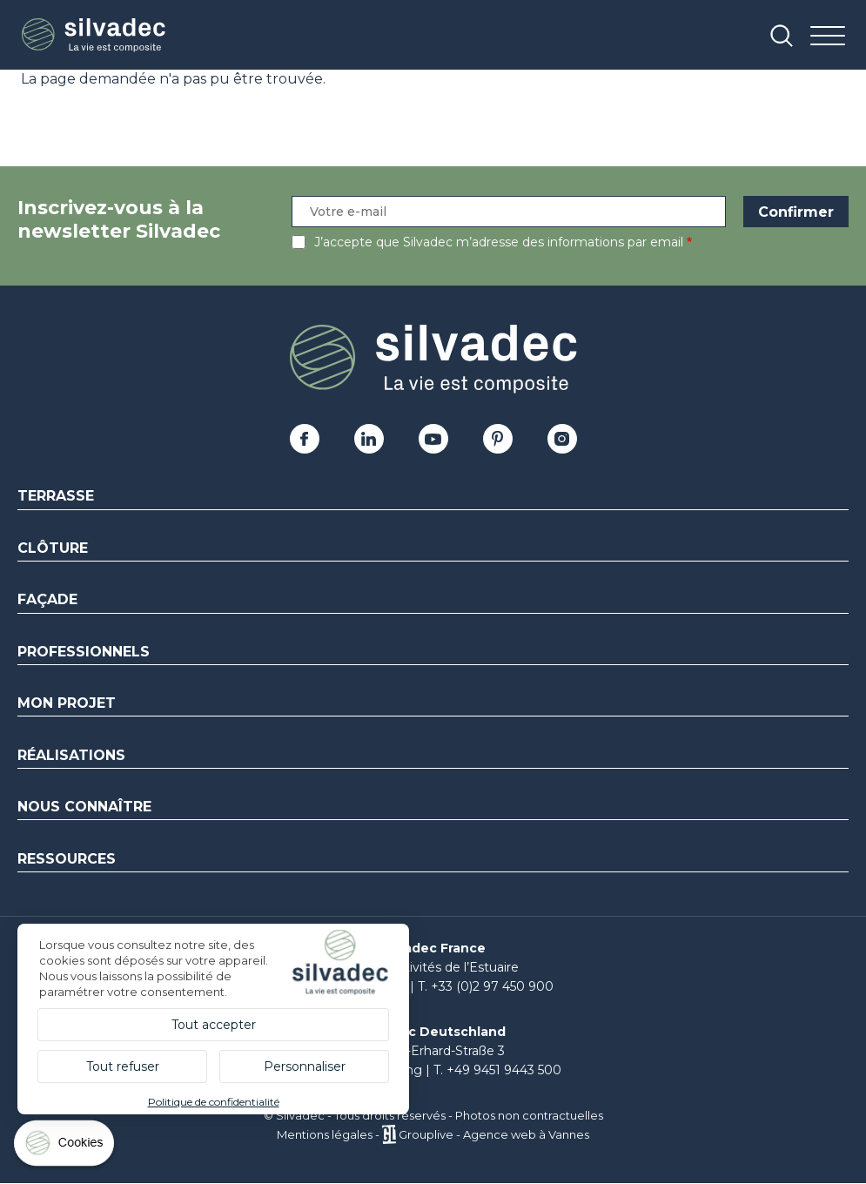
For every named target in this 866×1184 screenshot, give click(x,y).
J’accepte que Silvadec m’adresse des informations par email (498, 242)
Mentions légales (325, 1134)
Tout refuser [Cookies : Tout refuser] (122, 1066)
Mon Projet (66, 703)
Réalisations (71, 755)
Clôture (52, 548)
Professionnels (83, 651)
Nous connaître (84, 806)
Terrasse (55, 496)
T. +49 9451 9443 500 (497, 1070)
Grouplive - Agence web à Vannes (494, 1134)
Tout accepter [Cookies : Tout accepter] (213, 1025)
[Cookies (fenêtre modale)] (65, 1147)
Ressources (66, 859)
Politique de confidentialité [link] (213, 1101)
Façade (47, 599)
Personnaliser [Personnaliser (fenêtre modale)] (305, 1066)
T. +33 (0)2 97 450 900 (486, 986)
